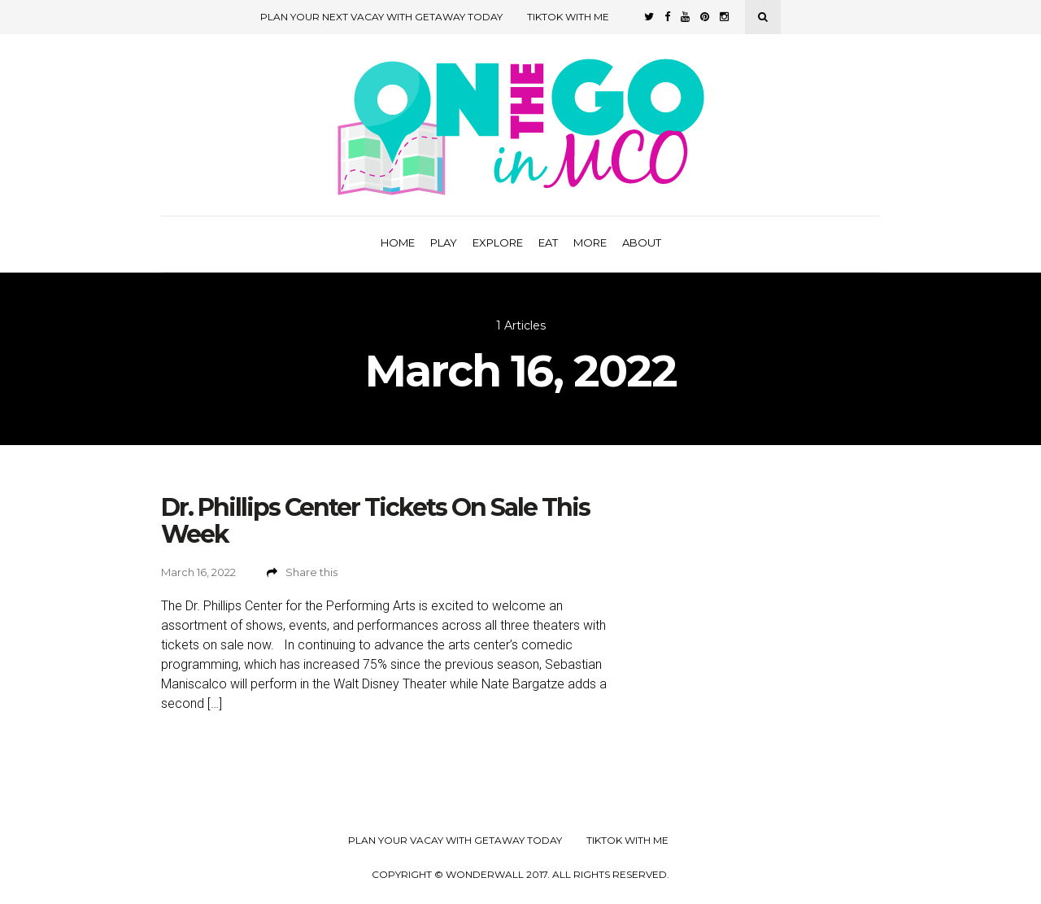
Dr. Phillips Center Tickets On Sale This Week (375, 521)
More (590, 242)
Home (398, 242)
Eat (548, 242)
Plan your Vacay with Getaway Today (455, 840)
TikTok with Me (568, 17)
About (641, 242)
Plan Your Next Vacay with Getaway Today (381, 17)
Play (443, 242)
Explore (498, 242)
